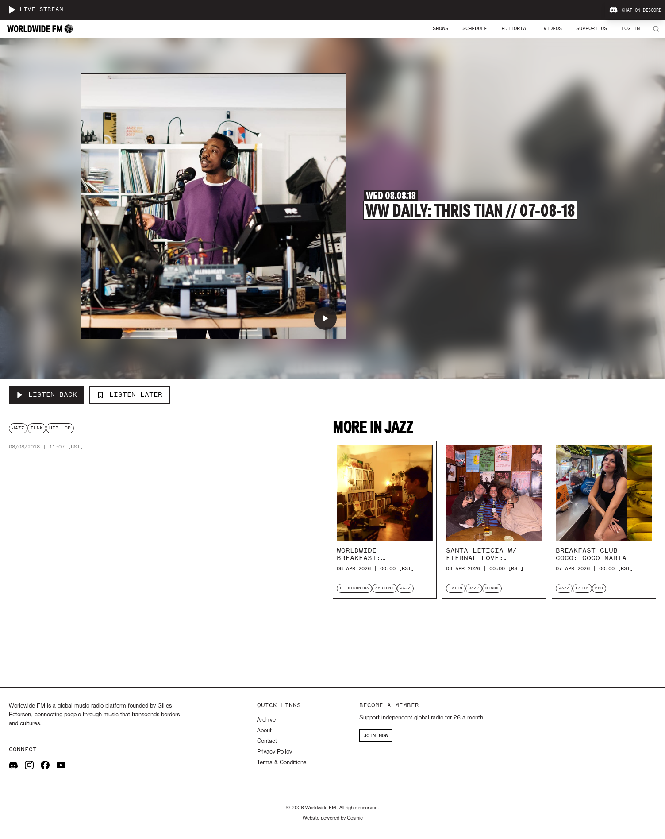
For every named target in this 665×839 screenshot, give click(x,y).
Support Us (591, 28)
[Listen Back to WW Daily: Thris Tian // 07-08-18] (46, 395)
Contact (267, 741)
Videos (552, 28)
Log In (630, 28)
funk (37, 428)
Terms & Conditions (281, 762)
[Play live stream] (11, 9)
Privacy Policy (274, 752)
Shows (440, 28)
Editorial (515, 28)
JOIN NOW (375, 735)
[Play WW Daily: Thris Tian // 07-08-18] (325, 318)
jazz (18, 428)
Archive (266, 720)
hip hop (60, 428)
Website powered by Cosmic (333, 818)
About (264, 730)
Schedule (474, 28)
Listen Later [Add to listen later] (129, 394)
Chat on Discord (635, 10)
